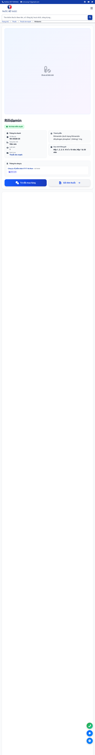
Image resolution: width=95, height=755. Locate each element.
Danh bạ (53, 722)
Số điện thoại (53, 536)
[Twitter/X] (92, 2)
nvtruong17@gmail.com (65, 740)
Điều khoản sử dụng (10, 733)
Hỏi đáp (53, 719)
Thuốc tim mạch (25, 21)
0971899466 (62, 736)
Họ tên (10, 536)
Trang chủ (5, 21)
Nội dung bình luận (14, 555)
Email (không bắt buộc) (15, 546)
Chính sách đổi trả (9, 742)
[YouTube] (89, 2)
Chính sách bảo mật (10, 736)
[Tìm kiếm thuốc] (47, 17)
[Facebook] (85, 2)
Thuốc (14, 21)
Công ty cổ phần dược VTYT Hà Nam (24, 168)
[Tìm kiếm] (90, 17)
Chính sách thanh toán (11, 739)
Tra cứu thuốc (55, 712)
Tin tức (53, 715)
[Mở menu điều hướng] (91, 8)
